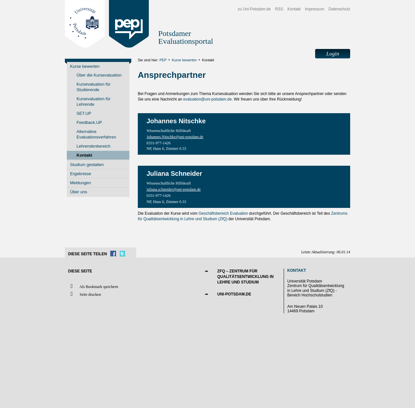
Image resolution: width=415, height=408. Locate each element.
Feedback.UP (89, 122)
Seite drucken (84, 294)
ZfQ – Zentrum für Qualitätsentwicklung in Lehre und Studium (245, 276)
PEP (163, 60)
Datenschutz (339, 9)
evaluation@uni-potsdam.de (207, 99)
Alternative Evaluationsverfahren (96, 134)
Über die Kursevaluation (99, 75)
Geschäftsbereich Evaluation (223, 213)
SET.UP (84, 113)
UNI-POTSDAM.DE (234, 294)
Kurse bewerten (184, 60)
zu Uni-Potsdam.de (254, 9)
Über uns (78, 191)
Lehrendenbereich (94, 146)
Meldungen (80, 182)
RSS (279, 9)
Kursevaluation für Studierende (94, 87)
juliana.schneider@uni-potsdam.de (174, 189)
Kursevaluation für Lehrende (94, 101)
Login (332, 54)
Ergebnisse (80, 173)
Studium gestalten (87, 164)
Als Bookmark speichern (93, 286)
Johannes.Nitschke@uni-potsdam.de (175, 137)
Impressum (314, 9)
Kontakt (294, 9)
